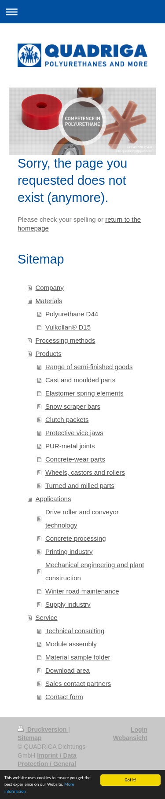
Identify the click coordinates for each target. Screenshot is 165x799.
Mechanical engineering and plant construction (94, 571)
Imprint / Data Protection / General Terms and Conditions (50, 764)
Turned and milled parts (79, 485)
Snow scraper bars (72, 406)
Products (49, 353)
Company (50, 287)
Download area (67, 670)
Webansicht (130, 737)
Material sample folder (77, 657)
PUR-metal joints (70, 446)
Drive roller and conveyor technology (82, 518)
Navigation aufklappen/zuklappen (82, 11)
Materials (49, 300)
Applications (53, 498)
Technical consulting (74, 630)
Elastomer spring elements (84, 393)
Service (47, 617)
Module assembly (71, 644)
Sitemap (29, 737)
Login (139, 729)
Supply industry (68, 604)
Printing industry (69, 551)
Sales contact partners (78, 683)
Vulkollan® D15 (68, 327)
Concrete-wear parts (75, 459)
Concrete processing (75, 538)
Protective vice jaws (74, 432)
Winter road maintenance (82, 591)
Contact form (64, 696)
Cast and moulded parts (80, 380)
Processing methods (65, 340)
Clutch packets (66, 419)
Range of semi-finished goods (88, 366)
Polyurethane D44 (71, 314)
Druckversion (43, 729)
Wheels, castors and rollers (85, 472)
